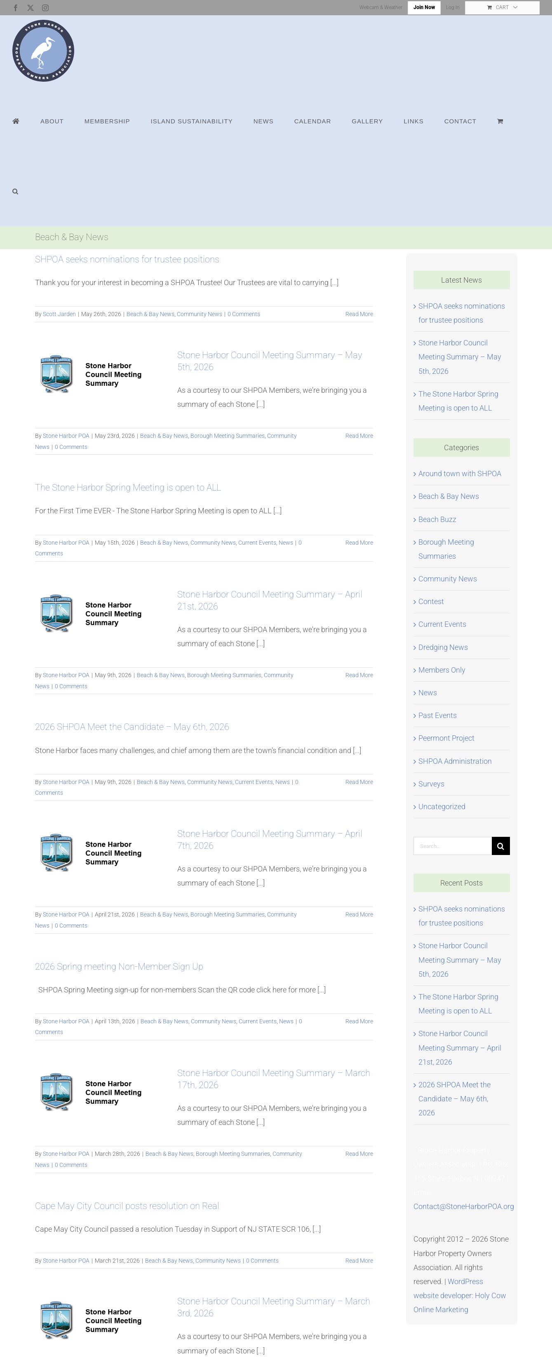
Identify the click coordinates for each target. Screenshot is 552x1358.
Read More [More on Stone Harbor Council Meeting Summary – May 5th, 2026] (359, 435)
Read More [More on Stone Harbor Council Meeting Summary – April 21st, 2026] (359, 675)
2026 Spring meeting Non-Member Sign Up (119, 966)
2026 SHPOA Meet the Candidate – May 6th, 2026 (132, 727)
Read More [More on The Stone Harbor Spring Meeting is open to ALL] (359, 542)
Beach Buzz (437, 519)
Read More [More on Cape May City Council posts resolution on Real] (359, 1260)
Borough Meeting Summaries (227, 435)
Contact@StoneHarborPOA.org (463, 1206)
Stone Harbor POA (66, 435)
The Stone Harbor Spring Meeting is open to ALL (128, 487)
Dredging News (443, 647)
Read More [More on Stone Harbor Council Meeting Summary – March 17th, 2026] (359, 1153)
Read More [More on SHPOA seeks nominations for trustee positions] (359, 314)
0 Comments (244, 314)
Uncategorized (441, 806)
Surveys (431, 783)
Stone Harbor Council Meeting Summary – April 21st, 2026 (459, 1047)
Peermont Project (446, 738)
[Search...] (452, 846)
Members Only (441, 670)
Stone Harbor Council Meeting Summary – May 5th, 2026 (459, 356)
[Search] (501, 846)
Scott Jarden (59, 314)
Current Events (257, 542)
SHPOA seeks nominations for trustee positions (127, 259)
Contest (431, 601)
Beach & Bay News (150, 314)
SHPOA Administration (455, 761)
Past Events (437, 715)
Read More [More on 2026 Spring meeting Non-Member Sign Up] (359, 1021)
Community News (199, 314)
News (286, 542)
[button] (15, 191)
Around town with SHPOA (459, 473)
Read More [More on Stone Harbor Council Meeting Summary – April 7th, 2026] (359, 914)
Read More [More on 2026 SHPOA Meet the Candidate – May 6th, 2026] (359, 782)
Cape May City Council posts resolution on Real (127, 1206)
